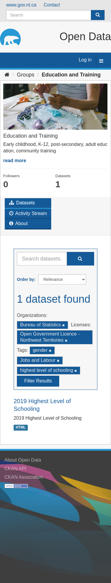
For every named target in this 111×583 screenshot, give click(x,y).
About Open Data (22, 460)
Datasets (22, 202)
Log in (85, 59)
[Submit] (97, 15)
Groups (25, 75)
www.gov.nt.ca (21, 4)
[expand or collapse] (101, 61)
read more (14, 160)
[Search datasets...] (42, 259)
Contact (52, 4)
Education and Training (71, 75)
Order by (25, 279)
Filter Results (38, 380)
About (18, 223)
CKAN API (15, 468)
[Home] (6, 75)
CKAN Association (23, 477)
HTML (20, 428)
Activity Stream (28, 213)
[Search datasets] (55, 15)
